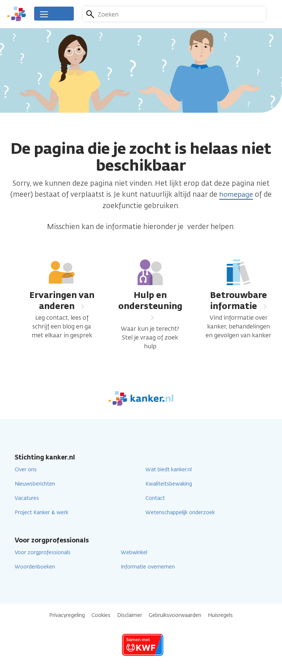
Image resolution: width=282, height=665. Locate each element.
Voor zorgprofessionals (42, 552)
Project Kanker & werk (41, 512)
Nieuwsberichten (35, 483)
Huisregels (220, 614)
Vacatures (27, 497)
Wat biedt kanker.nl (168, 469)
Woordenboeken (35, 566)
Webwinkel (134, 552)
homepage (236, 194)
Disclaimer (129, 614)
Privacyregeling (67, 614)
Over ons (26, 469)
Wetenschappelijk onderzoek (180, 512)
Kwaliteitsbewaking (168, 483)
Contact (155, 497)
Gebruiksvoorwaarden (175, 614)
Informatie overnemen (148, 566)
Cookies (101, 614)
